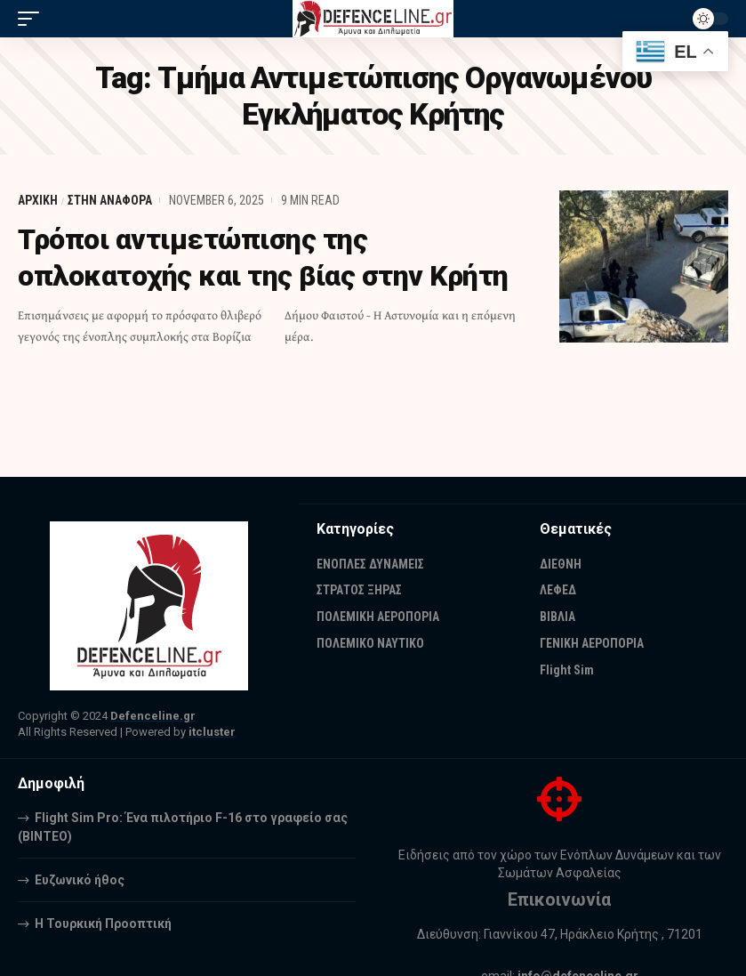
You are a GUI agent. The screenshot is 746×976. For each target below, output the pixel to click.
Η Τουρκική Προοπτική (103, 923)
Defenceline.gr (153, 715)
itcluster (212, 731)
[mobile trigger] (33, 19)
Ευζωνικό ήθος (79, 880)
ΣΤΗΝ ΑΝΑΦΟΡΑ (110, 200)
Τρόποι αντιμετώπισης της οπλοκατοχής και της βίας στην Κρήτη (266, 257)
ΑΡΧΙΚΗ (38, 200)
